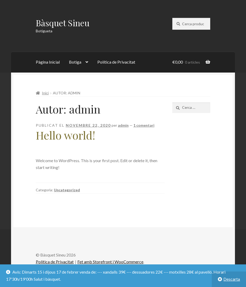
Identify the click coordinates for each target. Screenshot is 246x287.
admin (123, 125)
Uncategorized (67, 190)
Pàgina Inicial (48, 61)
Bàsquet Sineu (62, 22)
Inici (45, 93)
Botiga (75, 61)
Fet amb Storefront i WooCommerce (110, 261)
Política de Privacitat (116, 61)
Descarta (231, 278)
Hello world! (65, 135)
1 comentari (143, 125)
